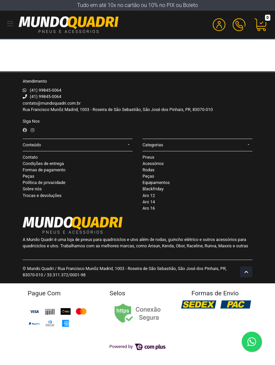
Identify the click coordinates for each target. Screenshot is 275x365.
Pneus (148, 157)
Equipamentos (156, 182)
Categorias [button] (152, 144)
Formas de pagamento (44, 169)
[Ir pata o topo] (246, 271)
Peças (28, 176)
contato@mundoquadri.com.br (52, 103)
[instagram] (32, 130)
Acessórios (153, 163)
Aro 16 (148, 208)
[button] (219, 24)
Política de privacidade (44, 182)
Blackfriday (152, 188)
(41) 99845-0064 (46, 90)
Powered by (138, 346)
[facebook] (25, 130)
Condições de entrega (43, 163)
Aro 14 (148, 201)
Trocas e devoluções (42, 195)
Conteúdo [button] (32, 144)
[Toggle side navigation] (10, 24)
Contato (30, 157)
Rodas (148, 169)
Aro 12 (148, 195)
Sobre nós (32, 188)
